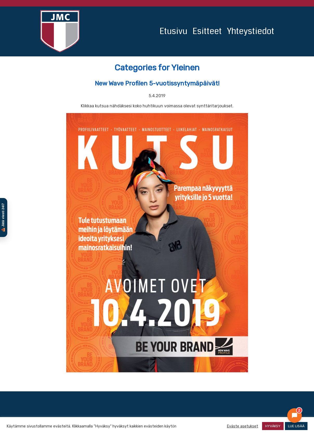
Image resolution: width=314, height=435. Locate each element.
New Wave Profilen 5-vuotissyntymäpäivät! (157, 83)
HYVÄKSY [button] (272, 426)
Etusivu (173, 31)
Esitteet (207, 31)
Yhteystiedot (250, 31)
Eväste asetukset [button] (242, 426)
